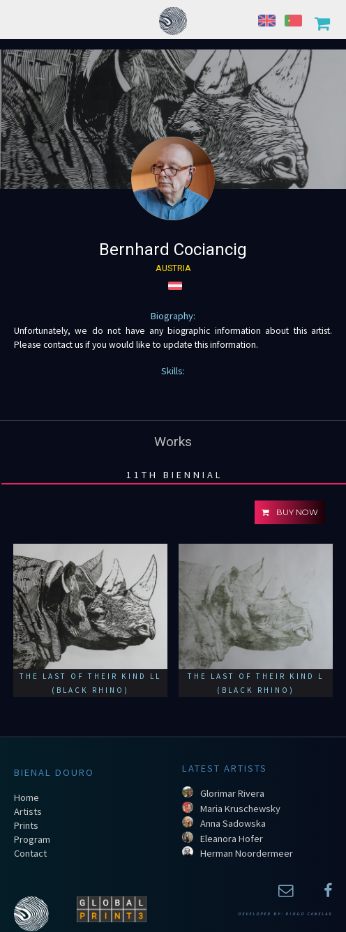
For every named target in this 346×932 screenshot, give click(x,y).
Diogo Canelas (308, 914)
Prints (26, 825)
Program (32, 839)
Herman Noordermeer (246, 853)
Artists (28, 811)
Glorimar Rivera (232, 793)
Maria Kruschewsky (240, 808)
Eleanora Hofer (231, 838)
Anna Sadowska (233, 823)
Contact (30, 853)
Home (26, 797)
